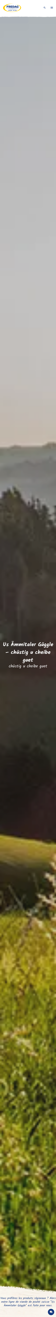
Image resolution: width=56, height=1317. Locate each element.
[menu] (52, 7)
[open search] (44, 7)
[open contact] (51, 1312)
